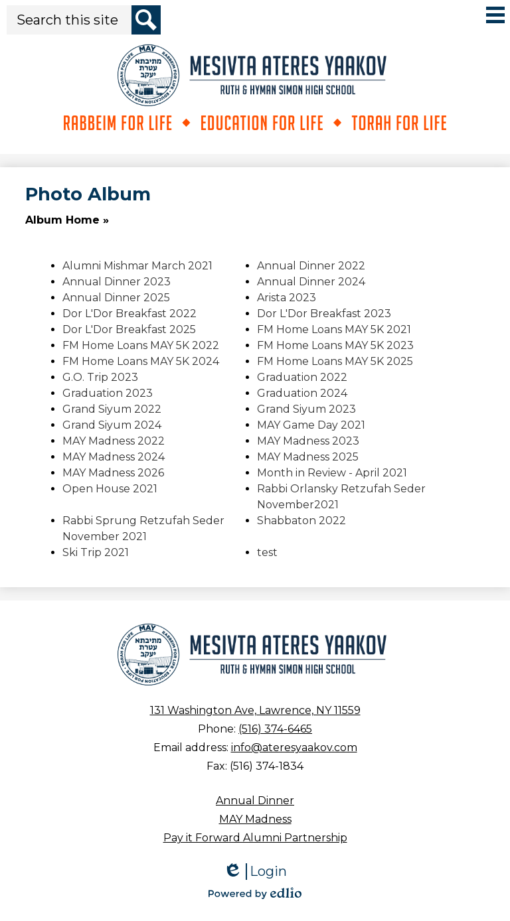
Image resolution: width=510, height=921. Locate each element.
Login (255, 871)
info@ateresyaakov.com (294, 747)
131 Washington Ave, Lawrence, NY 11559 (255, 710)
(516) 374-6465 (275, 729)
